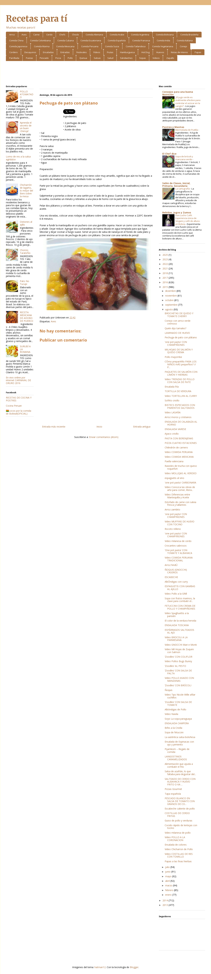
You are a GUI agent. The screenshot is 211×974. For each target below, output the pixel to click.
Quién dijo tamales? (175, 328)
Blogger (134, 967)
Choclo (75, 34)
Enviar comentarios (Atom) (103, 437)
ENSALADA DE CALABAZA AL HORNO (181, 423)
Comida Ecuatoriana (90, 40)
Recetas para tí (36, 18)
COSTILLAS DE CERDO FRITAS (177, 814)
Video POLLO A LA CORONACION (175, 839)
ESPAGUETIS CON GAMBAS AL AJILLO (180, 588)
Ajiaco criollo (172, 433)
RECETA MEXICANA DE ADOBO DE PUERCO (26, 316)
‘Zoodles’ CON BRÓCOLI (178, 685)
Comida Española (117, 40)
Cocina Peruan (14, 405)
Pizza (58, 58)
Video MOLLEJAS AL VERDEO (181, 473)
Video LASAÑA (173, 412)
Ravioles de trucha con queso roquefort (181, 467)
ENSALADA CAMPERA (177, 723)
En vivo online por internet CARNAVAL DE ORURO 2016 (18, 380)
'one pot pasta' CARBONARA (180, 482)
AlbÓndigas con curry (176, 581)
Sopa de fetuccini (174, 732)
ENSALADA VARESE (175, 429)
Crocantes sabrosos (176, 545)
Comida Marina (42, 46)
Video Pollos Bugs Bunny (178, 661)
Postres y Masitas (173, 127)
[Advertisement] (105, 73)
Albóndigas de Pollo (175, 709)
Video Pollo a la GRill (176, 593)
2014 (166, 900)
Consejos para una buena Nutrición (177, 93)
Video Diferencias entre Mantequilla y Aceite (177, 496)
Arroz (12, 34)
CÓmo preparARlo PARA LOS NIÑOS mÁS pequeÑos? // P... (181, 364)
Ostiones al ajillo (26, 223)
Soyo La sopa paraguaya (178, 718)
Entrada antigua (141, 426)
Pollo (70, 58)
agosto (169, 309)
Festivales (81, 52)
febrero (169, 890)
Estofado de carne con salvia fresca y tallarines (180, 503)
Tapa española (173, 793)
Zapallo (170, 58)
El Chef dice (169, 153)
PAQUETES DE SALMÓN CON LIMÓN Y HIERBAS (181, 373)
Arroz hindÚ (171, 565)
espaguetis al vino (174, 478)
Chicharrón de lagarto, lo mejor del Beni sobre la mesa (26, 190)
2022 (166, 263)
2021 (166, 268)
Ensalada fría (172, 386)
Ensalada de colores (176, 844)
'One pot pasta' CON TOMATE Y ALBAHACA (178, 552)
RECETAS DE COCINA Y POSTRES (18, 399)
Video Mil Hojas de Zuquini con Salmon (179, 651)
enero (168, 894)
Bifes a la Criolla (173, 727)
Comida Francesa (141, 40)
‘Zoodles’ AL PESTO (175, 666)
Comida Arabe (117, 34)
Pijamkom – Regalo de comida (177, 750)
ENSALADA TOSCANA (177, 625)
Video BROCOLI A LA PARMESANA (176, 639)
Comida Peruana (89, 46)
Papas (198, 52)
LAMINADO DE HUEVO (177, 332)
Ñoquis (168, 690)
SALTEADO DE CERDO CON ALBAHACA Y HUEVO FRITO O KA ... (180, 781)
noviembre (171, 295)
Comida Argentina (140, 34)
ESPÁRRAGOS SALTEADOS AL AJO (179, 631)
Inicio (99, 426)
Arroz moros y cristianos (178, 417)
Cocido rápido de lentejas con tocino (181, 827)
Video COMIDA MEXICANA (179, 456)
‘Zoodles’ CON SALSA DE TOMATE (178, 703)
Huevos (160, 52)
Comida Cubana (65, 40)
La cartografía (182, 188)
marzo (169, 885)
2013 (166, 905)
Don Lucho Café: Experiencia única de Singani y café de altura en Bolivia (187, 220)
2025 (166, 254)
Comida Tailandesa (135, 46)
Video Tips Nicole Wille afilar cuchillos (180, 696)
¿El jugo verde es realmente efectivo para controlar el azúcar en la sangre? (187, 102)
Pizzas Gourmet (173, 789)
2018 (166, 273)
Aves (24, 34)
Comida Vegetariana (162, 46)
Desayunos (30, 52)
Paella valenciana (174, 461)
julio (167, 867)
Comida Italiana (185, 40)
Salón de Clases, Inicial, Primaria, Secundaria (176, 184)
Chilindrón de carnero (176, 447)
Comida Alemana (94, 34)
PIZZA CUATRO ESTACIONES (181, 443)
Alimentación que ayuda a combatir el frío (179, 765)
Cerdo (49, 34)
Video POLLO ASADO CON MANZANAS (179, 679)
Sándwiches (126, 58)
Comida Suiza (112, 46)
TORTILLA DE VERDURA (178, 391)
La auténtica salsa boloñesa (180, 737)
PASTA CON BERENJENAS (179, 438)
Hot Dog (145, 52)
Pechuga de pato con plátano (181, 337)
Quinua (83, 58)
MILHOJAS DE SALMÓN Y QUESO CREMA (179, 351)
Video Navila (171, 714)
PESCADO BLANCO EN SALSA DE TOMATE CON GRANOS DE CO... (180, 801)
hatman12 (100, 967)
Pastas (29, 58)
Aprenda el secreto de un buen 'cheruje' (25, 127)
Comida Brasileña (189, 34)
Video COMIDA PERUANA (179, 452)
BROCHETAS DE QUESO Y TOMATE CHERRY (179, 315)
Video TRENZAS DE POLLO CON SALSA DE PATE (179, 381)
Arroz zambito (172, 509)
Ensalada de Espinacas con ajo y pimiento (179, 743)
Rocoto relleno (173, 528)
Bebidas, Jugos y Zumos (176, 212)
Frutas (110, 52)
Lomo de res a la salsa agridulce (18, 158)
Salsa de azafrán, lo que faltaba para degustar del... (180, 773)
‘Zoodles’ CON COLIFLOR (178, 656)
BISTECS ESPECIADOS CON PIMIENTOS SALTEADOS (180, 406)
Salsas (97, 58)
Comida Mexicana (65, 46)
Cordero (13, 52)
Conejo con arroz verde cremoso (177, 322)
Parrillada (14, 58)
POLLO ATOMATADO (26, 94)
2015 (166, 287)
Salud (110, 58)
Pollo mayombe (173, 357)
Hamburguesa (127, 52)
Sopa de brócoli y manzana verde (184, 158)
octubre (169, 300)
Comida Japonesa (18, 46)
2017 (166, 277)
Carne (36, 34)
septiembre (171, 304)
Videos (156, 58)
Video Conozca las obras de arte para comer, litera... (180, 488)
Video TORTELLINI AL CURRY (181, 395)
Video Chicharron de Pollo (179, 849)
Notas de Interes (179, 52)
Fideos (96, 52)
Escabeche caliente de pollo (180, 808)
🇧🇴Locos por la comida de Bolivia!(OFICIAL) (18, 412)
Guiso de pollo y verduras (178, 820)
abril (167, 880)
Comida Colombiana (40, 40)
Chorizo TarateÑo (25, 251)
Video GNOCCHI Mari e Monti (181, 644)
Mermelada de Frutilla (186, 129)
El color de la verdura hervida (180, 620)
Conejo (183, 46)
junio (168, 871)
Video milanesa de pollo (178, 832)
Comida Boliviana (165, 34)
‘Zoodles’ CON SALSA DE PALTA (178, 672)
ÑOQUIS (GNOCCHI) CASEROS (176, 571)
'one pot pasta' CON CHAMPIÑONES (176, 343)
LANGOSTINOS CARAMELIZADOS (176, 758)
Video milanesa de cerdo (178, 541)
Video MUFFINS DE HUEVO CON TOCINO (179, 523)
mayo (168, 876)
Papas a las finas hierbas (178, 861)
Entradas (65, 52)
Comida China (16, 40)
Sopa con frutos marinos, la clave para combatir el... (180, 600)
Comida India (163, 40)
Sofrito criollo (172, 400)
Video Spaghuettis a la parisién (177, 615)
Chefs (62, 34)
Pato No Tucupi (24, 282)
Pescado (44, 58)
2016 (166, 282)
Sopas (142, 58)
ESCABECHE (171, 577)
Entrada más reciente (53, 426)
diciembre (170, 290)
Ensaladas (48, 52)
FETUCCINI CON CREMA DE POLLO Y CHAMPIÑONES (180, 607)
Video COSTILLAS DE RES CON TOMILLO (179, 855)
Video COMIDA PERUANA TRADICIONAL (179, 559)
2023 (166, 259)
